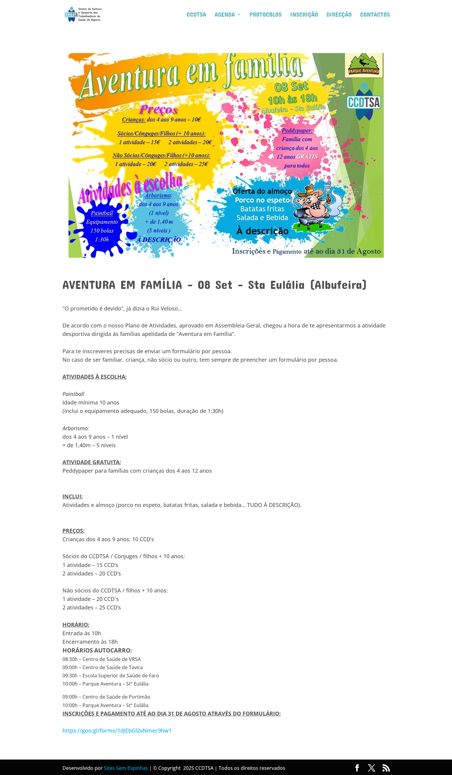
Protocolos (265, 15)
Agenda (225, 15)
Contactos (375, 15)
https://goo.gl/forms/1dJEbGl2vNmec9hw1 (117, 730)
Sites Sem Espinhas (126, 768)
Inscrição (304, 15)
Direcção (339, 15)
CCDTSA (196, 15)
